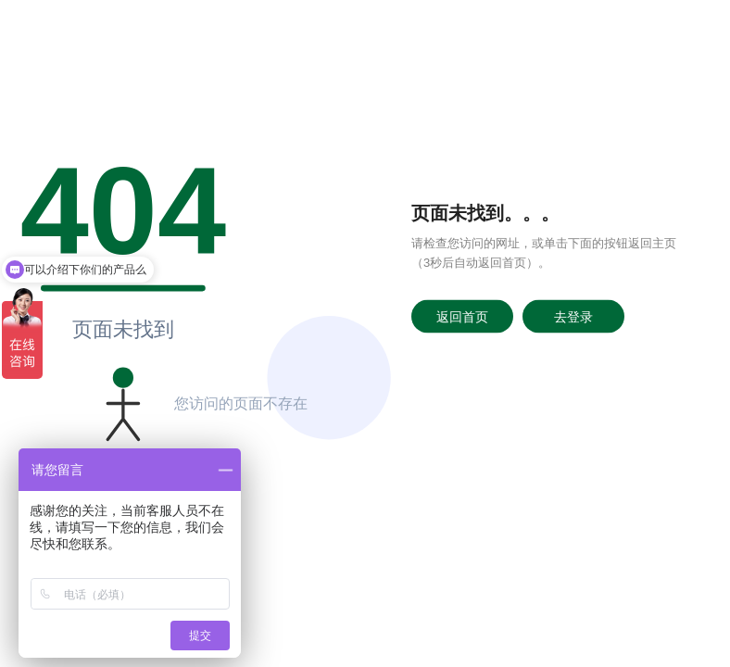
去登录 (573, 315)
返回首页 (462, 315)
